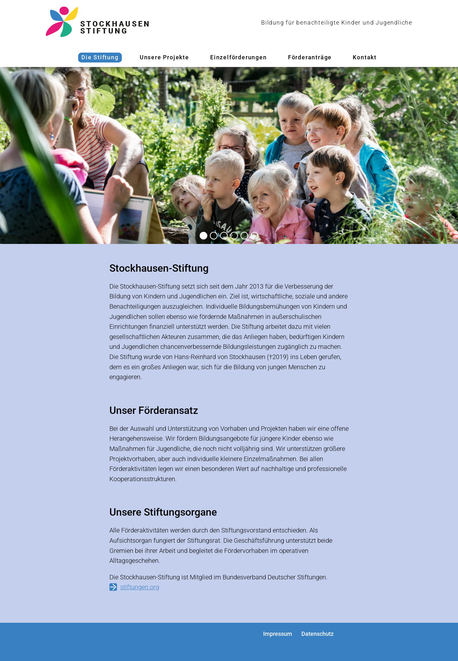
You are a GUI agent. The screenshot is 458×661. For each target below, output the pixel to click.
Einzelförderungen (238, 57)
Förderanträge (310, 57)
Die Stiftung (100, 57)
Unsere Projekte (164, 57)
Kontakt (365, 57)
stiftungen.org (139, 587)
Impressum (277, 633)
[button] (203, 235)
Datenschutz (317, 633)
